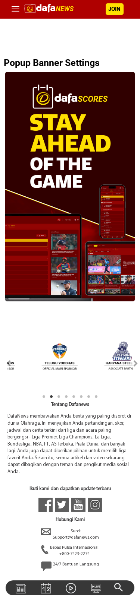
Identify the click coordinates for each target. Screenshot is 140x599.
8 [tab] (96, 396)
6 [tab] (81, 396)
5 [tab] (74, 396)
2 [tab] (51, 396)
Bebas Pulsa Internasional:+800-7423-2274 (70, 551)
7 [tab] (89, 396)
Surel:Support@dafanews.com (70, 534)
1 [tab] (44, 396)
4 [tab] (66, 396)
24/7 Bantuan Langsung (70, 566)
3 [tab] (59, 396)
